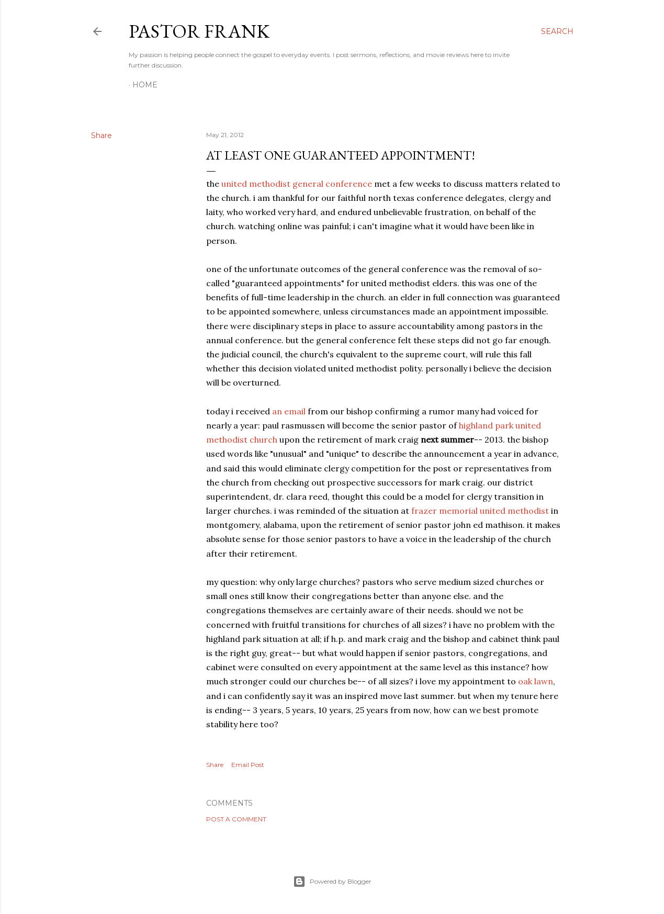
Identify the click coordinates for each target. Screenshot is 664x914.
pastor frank (199, 31)
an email (289, 411)
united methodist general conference (296, 183)
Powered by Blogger (332, 881)
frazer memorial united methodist (480, 510)
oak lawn (535, 681)
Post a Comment (236, 819)
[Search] (557, 31)
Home (144, 84)
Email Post (247, 765)
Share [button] (101, 135)
